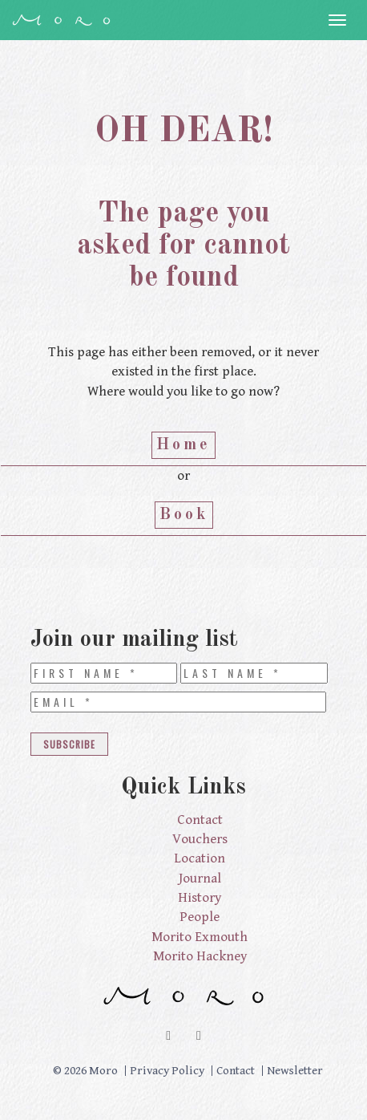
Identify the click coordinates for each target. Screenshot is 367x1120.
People (199, 917)
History (199, 898)
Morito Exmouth (199, 937)
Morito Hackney (200, 956)
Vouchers (200, 839)
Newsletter (295, 1070)
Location (199, 858)
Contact (200, 820)
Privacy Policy (167, 1070)
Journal (200, 878)
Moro (61, 20)
